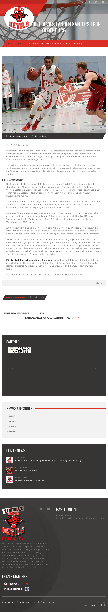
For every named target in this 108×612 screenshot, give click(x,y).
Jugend (13, 423)
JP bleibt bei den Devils (26, 467)
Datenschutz (23, 599)
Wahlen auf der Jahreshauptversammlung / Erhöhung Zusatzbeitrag (48, 458)
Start (10, 43)
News (44, 136)
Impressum (7, 599)
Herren (21, 43)
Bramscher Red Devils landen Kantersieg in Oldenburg (54, 27)
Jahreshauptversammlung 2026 (30, 477)
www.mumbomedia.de (95, 602)
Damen (12, 413)
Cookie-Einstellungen (43, 599)
